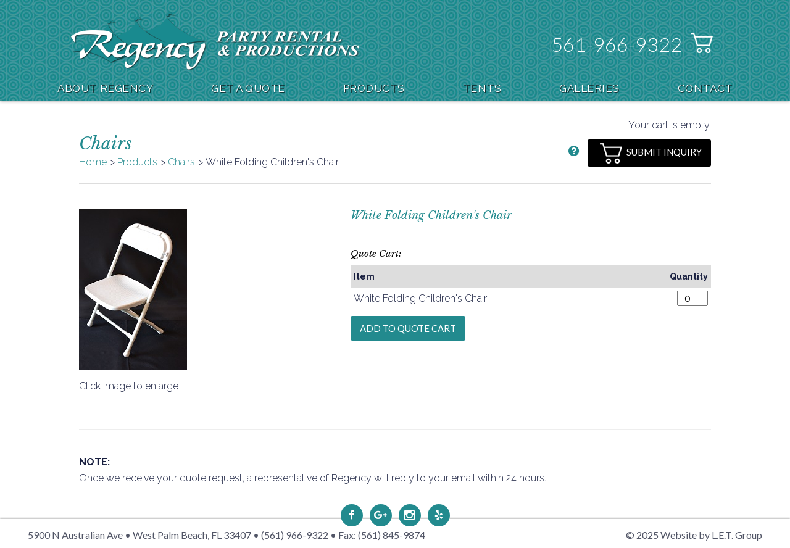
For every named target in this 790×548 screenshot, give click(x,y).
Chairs (181, 162)
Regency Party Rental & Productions (215, 41)
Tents (482, 88)
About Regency (105, 88)
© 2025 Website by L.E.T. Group (694, 535)
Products (374, 88)
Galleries (589, 88)
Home (93, 162)
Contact (705, 88)
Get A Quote (248, 88)
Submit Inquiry (651, 153)
